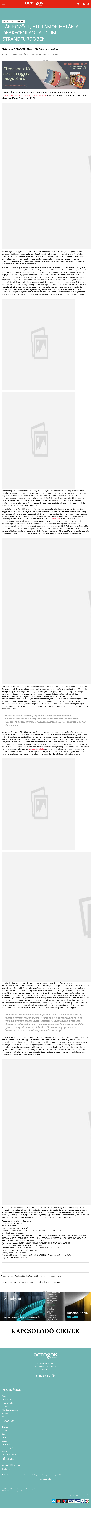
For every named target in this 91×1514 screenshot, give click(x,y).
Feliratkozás (45, 1479)
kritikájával (55, 519)
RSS (3, 1417)
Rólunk (4, 1396)
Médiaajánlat (6, 1399)
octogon (60, 1276)
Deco (4, 1434)
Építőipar (5, 1437)
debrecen (6, 1276)
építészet (29, 1276)
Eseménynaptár (7, 1448)
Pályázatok (6, 1444)
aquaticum (52, 1276)
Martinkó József (16, 54)
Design (4, 1430)
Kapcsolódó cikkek (46, 1331)
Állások (4, 1451)
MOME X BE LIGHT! (9, 1455)
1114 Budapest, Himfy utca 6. (45, 1366)
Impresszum (6, 1413)
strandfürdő (43, 1276)
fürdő (36, 1276)
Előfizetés (5, 1406)
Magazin (5, 1441)
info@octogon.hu (45, 1369)
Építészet (20, 22)
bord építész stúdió (18, 1276)
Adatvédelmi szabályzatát (68, 1475)
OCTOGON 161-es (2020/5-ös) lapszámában (24, 95)
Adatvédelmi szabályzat (10, 1410)
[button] (73, 4)
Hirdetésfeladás (7, 1403)
